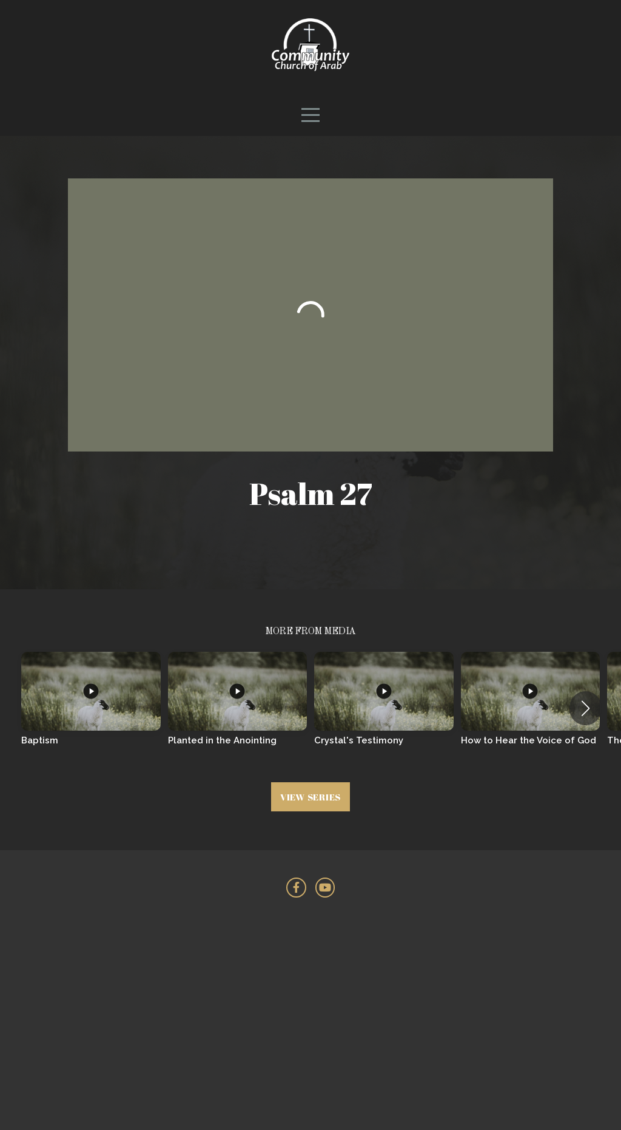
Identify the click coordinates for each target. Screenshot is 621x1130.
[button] (585, 708)
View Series (310, 797)
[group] (91, 708)
